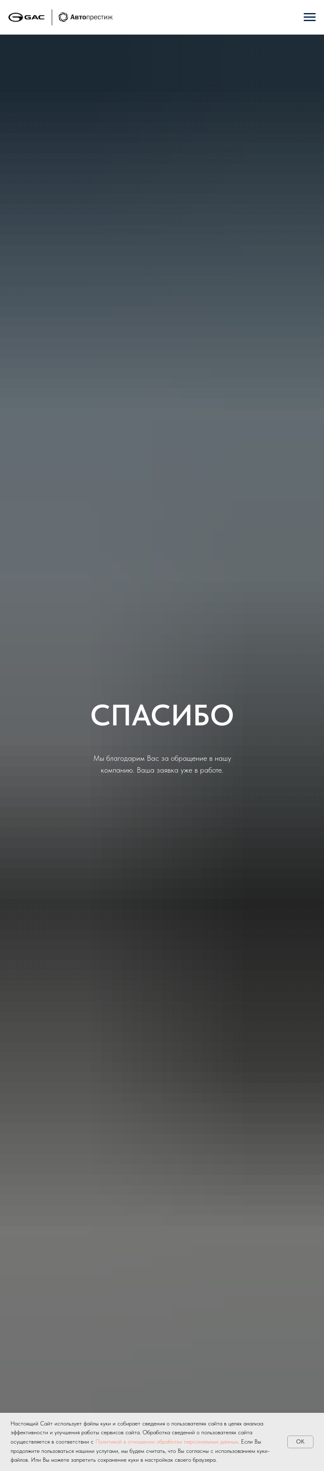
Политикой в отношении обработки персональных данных (166, 1441)
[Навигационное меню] (310, 17)
